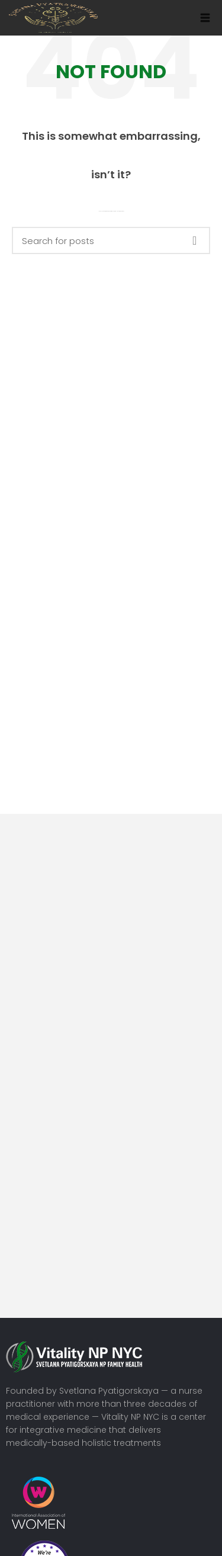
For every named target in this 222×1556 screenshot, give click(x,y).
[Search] (111, 240)
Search (194, 240)
